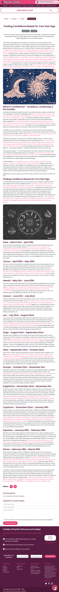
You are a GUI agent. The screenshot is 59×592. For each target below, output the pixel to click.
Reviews (38, 5)
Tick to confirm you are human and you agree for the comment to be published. (29, 520)
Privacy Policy (34, 566)
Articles (43, 5)
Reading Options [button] (17, 5)
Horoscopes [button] (31, 5)
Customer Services (51, 5)
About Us (5, 567)
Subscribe (50, 556)
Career (22, 19)
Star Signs (33, 31)
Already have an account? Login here (50, 543)
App (10, 5)
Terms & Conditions (35, 570)
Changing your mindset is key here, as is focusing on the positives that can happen (28, 373)
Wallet (24, 5)
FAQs (18, 567)
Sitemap (24, 591)
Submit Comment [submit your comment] (10, 523)
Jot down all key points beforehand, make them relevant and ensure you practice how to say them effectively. (28, 441)
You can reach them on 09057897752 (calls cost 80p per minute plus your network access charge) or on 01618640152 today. (29, 66)
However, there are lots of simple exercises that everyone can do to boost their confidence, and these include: (29, 134)
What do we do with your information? (35, 572)
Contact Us (19, 566)
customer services (51, 573)
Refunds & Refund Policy (35, 568)
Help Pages (20, 569)
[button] (29, 10)
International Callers (16, 591)
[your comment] (29, 514)
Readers (5, 569)
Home (6, 19)
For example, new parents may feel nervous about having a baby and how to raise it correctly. (28, 154)
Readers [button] (5, 5)
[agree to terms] (3, 519)
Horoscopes (6, 572)
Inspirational (26, 31)
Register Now (50, 538)
